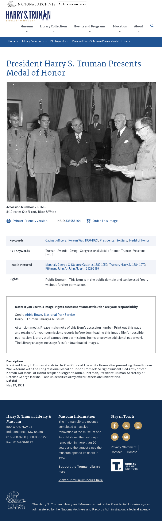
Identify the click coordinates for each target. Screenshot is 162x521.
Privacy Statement (123, 447)
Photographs (58, 41)
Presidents (107, 240)
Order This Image (105, 221)
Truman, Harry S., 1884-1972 (127, 265)
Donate (132, 452)
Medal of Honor (139, 240)
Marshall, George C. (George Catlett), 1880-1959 (76, 265)
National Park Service (59, 314)
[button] (152, 25)
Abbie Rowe (33, 314)
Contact (116, 452)
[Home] (28, 16)
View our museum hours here (80, 480)
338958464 (73, 221)
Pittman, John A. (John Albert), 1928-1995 (72, 268)
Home (11, 41)
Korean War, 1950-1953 (83, 240)
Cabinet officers (55, 240)
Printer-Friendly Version (30, 221)
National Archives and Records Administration (93, 509)
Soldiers (121, 240)
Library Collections (32, 41)
